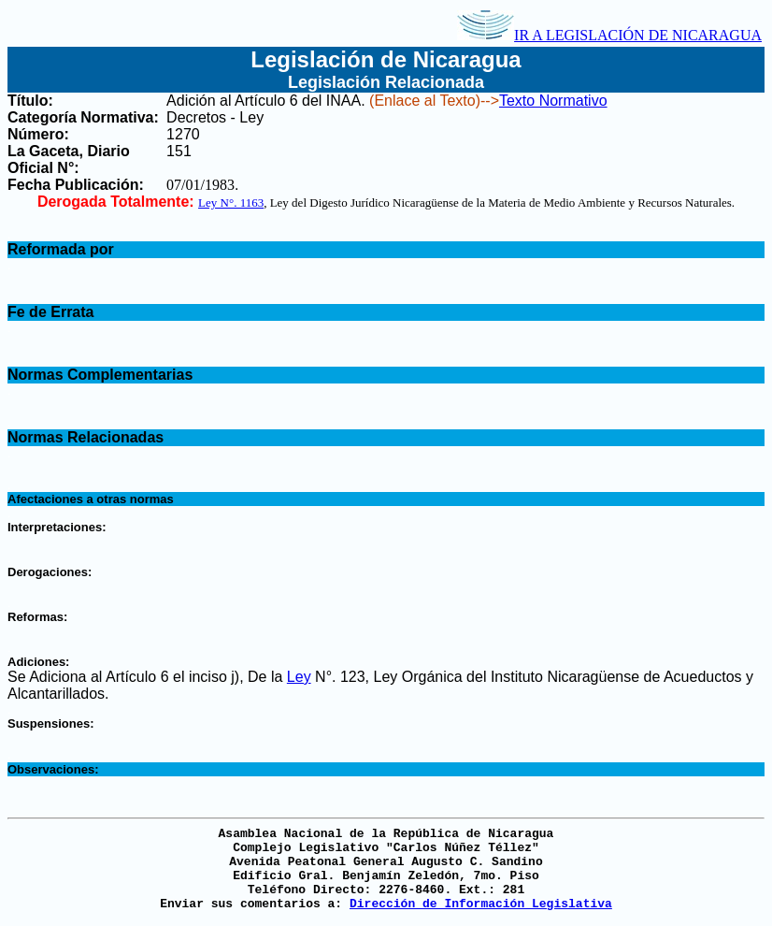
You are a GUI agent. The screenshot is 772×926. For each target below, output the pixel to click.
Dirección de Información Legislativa (481, 904)
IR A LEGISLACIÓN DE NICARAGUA (609, 35)
